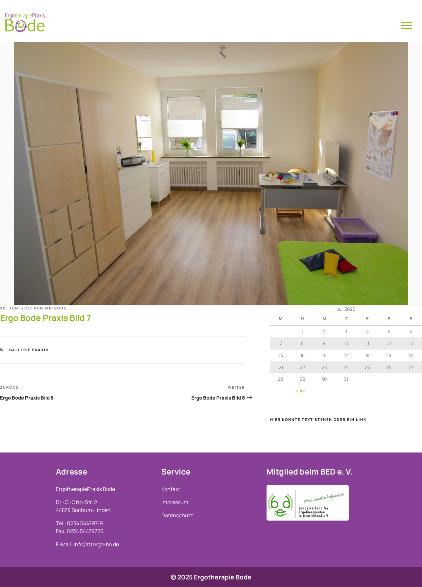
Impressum (174, 502)
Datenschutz (177, 515)
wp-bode (55, 308)
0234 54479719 (85, 523)
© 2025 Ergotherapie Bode (211, 577)
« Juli (300, 390)
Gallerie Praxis (29, 349)
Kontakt (170, 489)
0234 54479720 (85, 531)
